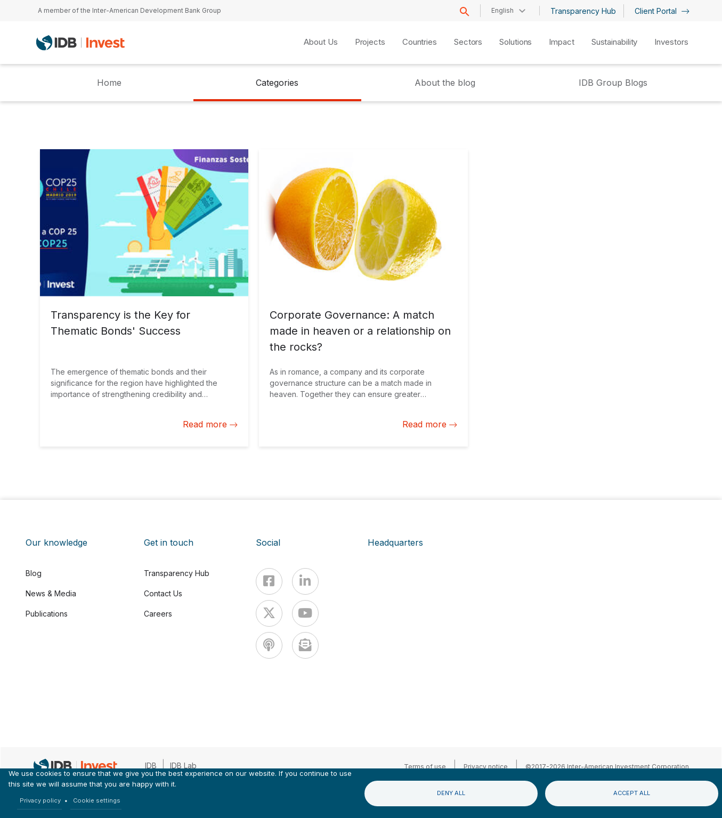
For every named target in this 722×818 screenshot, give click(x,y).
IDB (151, 765)
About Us (320, 42)
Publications (47, 613)
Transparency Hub (583, 10)
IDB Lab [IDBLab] (183, 765)
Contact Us (163, 593)
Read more (210, 424)
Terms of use (425, 767)
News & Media (51, 593)
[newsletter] (305, 645)
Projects (370, 42)
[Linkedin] (305, 581)
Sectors (468, 42)
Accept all (631, 793)
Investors (671, 42)
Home (109, 82)
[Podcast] (269, 645)
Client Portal (662, 10)
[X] (269, 613)
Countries (419, 42)
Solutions (515, 42)
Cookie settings (96, 800)
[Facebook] (269, 581)
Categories (277, 82)
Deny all (451, 793)
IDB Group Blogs (613, 82)
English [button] (502, 10)
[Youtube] (305, 613)
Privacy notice (486, 767)
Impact (561, 42)
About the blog (445, 82)
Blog (34, 573)
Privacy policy (40, 800)
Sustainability (614, 42)
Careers (158, 613)
